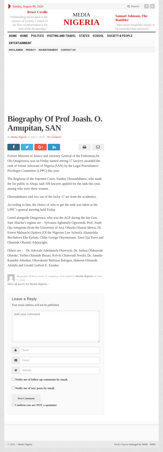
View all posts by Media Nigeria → (28, 284)
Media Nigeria (19, 136)
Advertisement (48, 50)
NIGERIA (81, 22)
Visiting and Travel (61, 36)
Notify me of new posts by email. (35, 388)
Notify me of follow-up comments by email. (41, 379)
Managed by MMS (138, 444)
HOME (13, 36)
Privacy (31, 50)
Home (24, 36)
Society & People (120, 36)
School (98, 36)
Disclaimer (16, 50)
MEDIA (81, 15)
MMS (153, 444)
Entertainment (20, 43)
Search (133, 6)
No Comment (54, 136)
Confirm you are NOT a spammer (34, 405)
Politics (37, 36)
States (84, 36)
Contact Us (68, 50)
